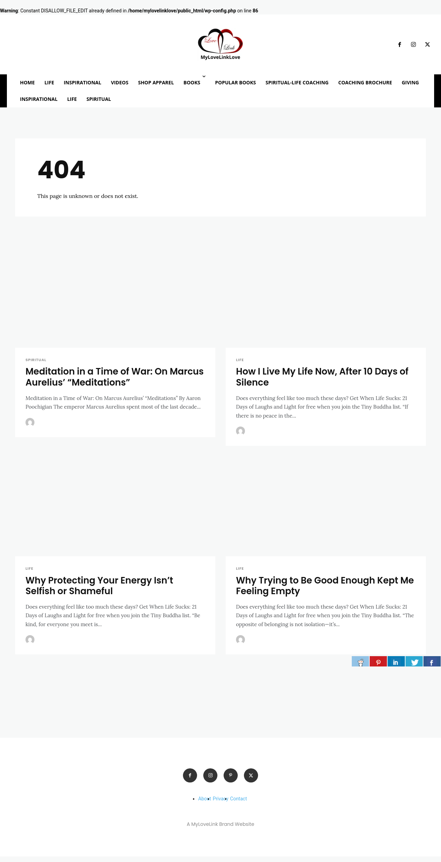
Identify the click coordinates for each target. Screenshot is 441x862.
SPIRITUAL (36, 362)
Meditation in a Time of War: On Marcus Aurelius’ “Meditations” (99, 380)
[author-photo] (31, 425)
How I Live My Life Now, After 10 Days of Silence (325, 380)
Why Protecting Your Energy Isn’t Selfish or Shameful (102, 590)
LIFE (240, 362)
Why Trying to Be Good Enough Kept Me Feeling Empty (320, 590)
